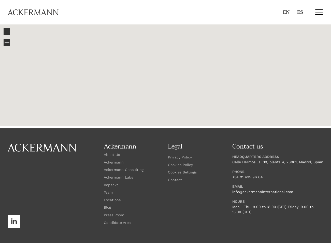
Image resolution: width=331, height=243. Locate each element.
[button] (318, 12)
